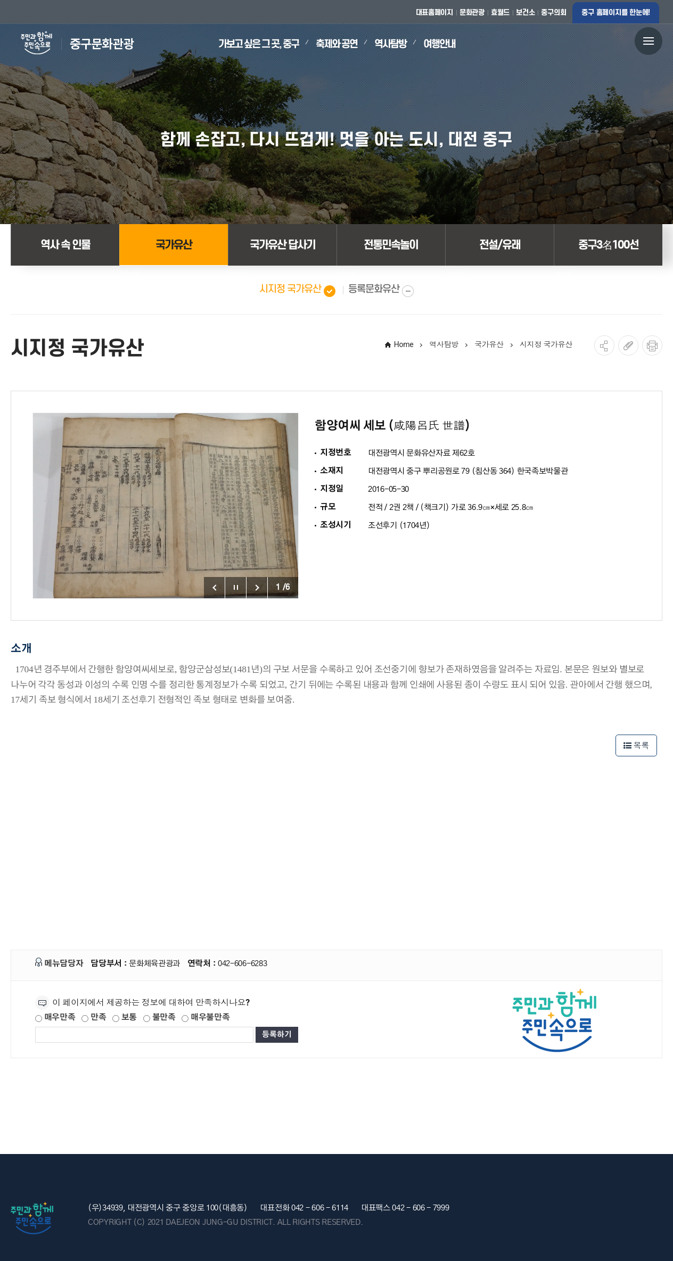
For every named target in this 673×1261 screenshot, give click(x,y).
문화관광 (472, 12)
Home (404, 344)
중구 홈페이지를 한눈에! (615, 12)
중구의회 (553, 12)
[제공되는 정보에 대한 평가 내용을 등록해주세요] (144, 1035)
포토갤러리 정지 (236, 587)
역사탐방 (443, 344)
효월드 (500, 12)
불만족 (159, 1017)
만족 (93, 1017)
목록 (636, 746)
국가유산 (489, 344)
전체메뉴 (648, 40)
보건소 (525, 12)
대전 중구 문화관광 (72, 43)
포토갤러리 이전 (214, 587)
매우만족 (55, 1017)
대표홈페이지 (434, 12)
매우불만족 (205, 1017)
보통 (124, 1017)
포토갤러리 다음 (257, 587)
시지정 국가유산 (546, 344)
